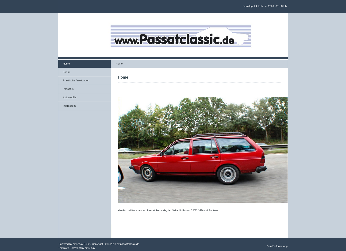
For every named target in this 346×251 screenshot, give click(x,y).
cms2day (78, 244)
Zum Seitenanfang (277, 246)
